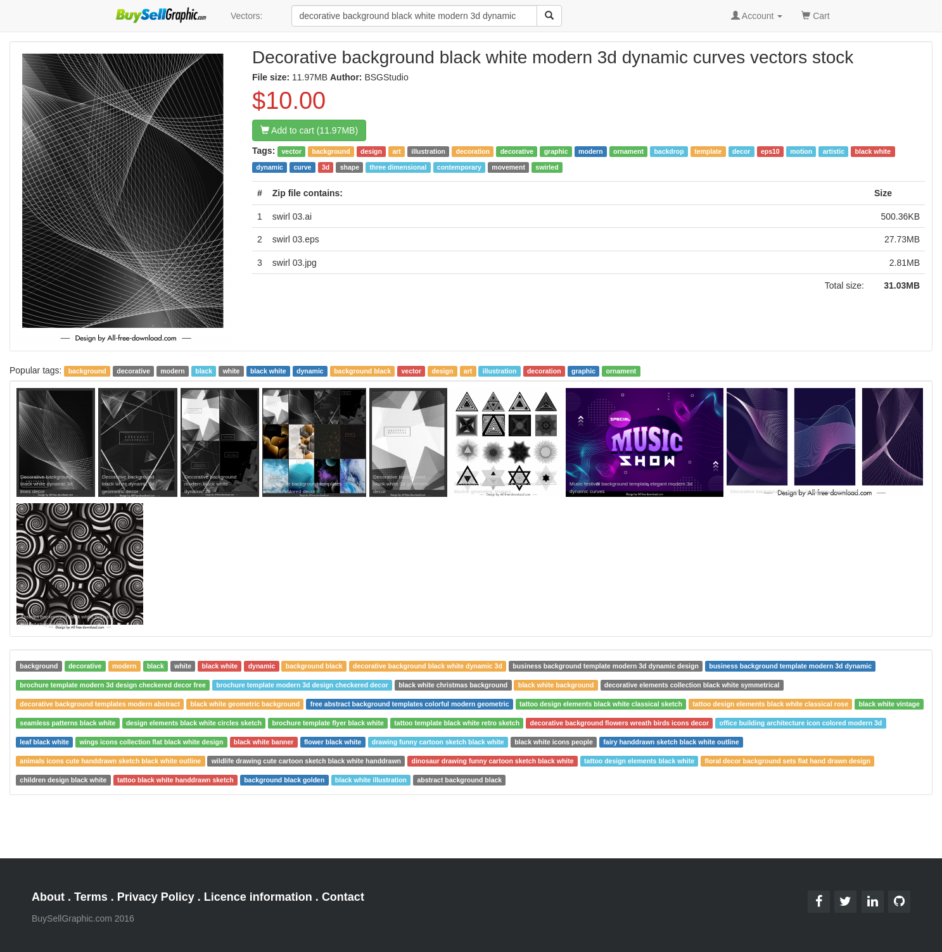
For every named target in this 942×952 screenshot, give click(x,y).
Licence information (258, 897)
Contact (343, 897)
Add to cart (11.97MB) (309, 130)
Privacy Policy (155, 897)
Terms (91, 897)
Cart (815, 15)
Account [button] (757, 16)
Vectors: (247, 16)
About (48, 897)
